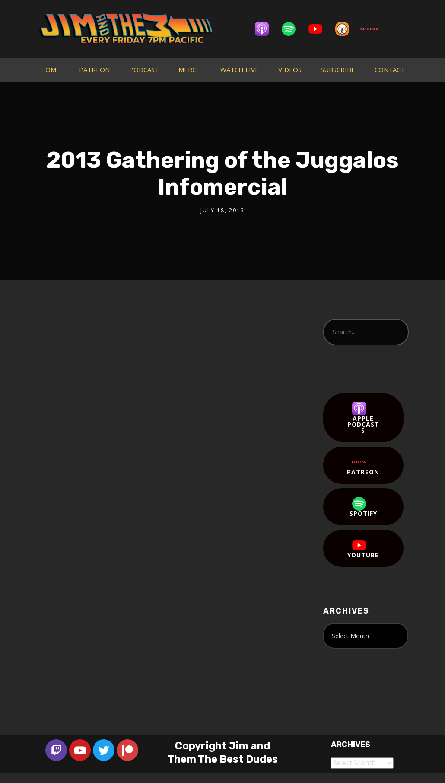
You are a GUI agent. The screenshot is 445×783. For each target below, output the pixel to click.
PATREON (94, 69)
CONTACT (390, 69)
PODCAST (144, 69)
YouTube (363, 548)
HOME (50, 69)
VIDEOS (290, 69)
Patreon (363, 465)
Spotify (363, 507)
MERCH (189, 69)
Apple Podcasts (363, 418)
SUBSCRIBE (338, 69)
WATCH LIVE (239, 69)
